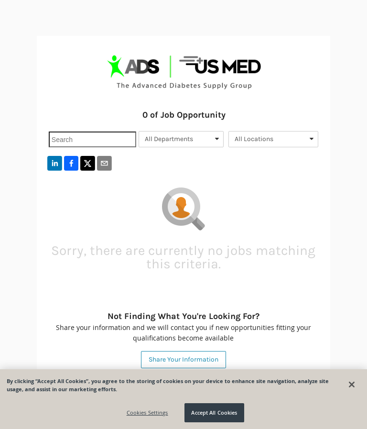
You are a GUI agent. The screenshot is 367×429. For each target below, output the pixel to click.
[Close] (351, 384)
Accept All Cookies (214, 412)
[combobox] (181, 139)
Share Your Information (183, 359)
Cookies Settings (147, 412)
